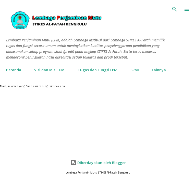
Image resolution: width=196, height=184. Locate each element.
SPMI (134, 69)
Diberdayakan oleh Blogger (98, 162)
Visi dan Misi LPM (49, 69)
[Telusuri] (175, 9)
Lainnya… (160, 69)
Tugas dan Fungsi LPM (97, 69)
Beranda (13, 69)
